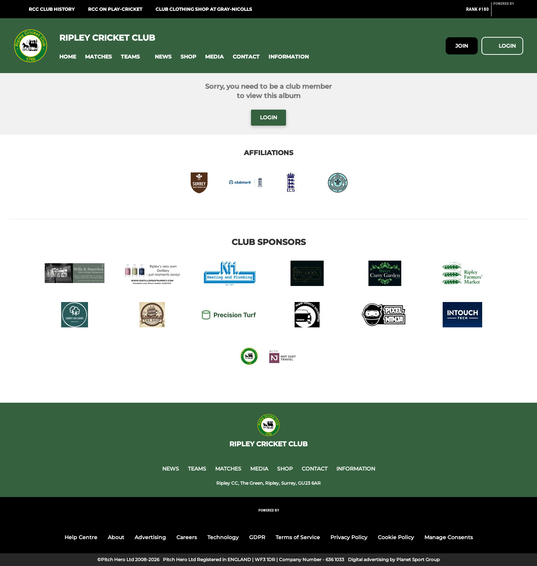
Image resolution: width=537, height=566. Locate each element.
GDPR (257, 537)
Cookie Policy (396, 537)
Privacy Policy (348, 537)
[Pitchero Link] (508, 12)
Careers (186, 537)
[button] (68, 57)
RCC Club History (52, 9)
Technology (223, 537)
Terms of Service (298, 537)
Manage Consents (448, 537)
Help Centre (81, 537)
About (116, 537)
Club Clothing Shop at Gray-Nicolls (204, 9)
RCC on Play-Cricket (115, 9)
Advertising (150, 537)
